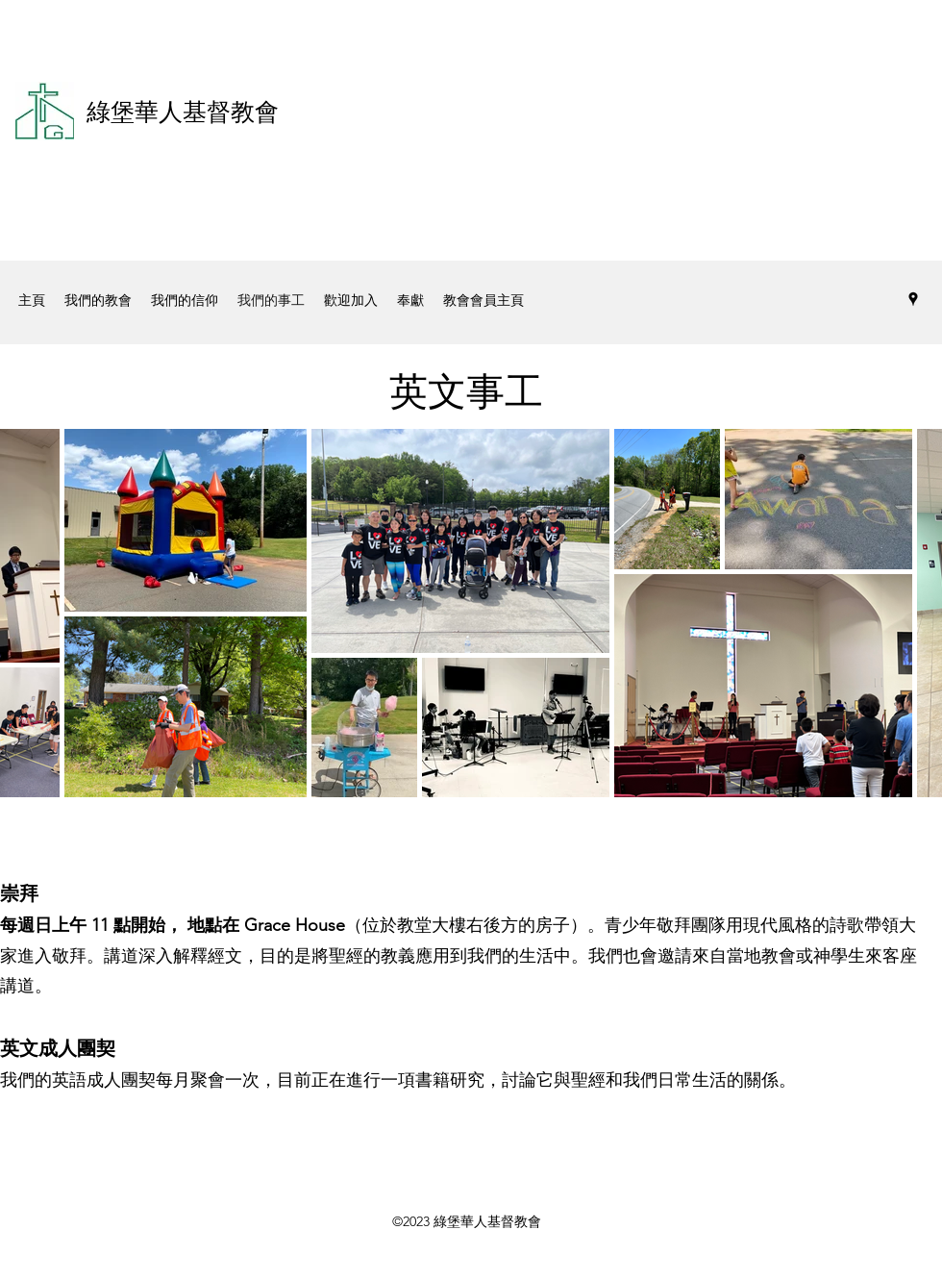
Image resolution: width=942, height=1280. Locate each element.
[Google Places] (913, 299)
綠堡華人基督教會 (183, 111)
